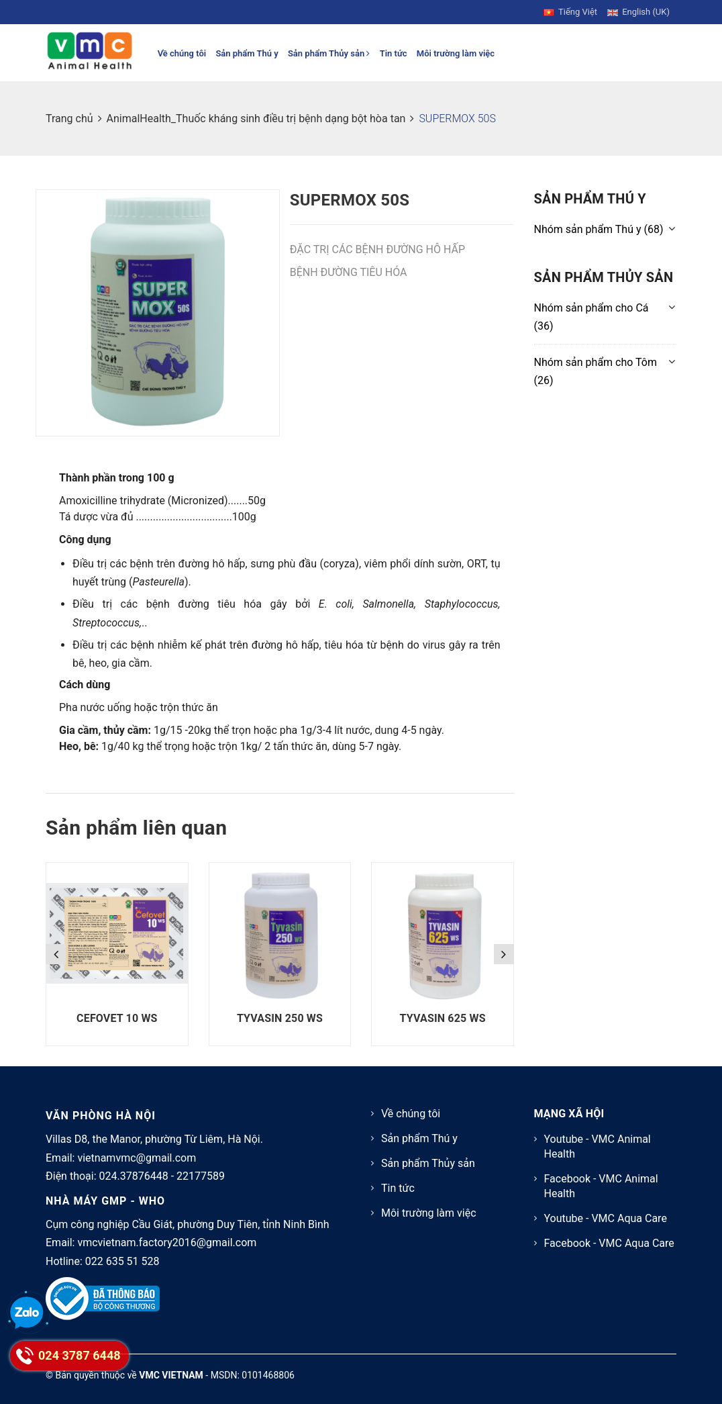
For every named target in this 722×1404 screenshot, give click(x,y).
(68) (599, 229)
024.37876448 (133, 1176)
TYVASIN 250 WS (280, 1018)
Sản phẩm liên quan (136, 827)
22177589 (200, 1176)
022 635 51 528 (122, 1261)
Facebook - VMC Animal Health (601, 1186)
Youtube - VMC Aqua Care (605, 1218)
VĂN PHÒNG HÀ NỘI (101, 1115)
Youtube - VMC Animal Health (597, 1146)
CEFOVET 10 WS (116, 1018)
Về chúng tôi (182, 53)
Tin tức (393, 53)
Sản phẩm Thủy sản (329, 53)
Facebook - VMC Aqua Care (609, 1243)
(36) (591, 316)
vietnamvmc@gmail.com (136, 1158)
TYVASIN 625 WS (443, 1018)
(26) (596, 371)
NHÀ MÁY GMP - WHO (105, 1201)
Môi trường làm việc (456, 53)
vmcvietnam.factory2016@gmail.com (166, 1242)
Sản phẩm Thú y (246, 53)
